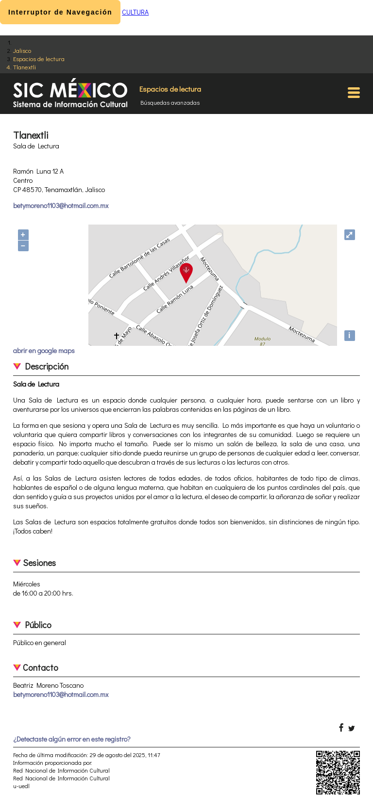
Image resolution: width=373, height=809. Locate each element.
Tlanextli (24, 67)
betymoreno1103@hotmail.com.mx (60, 205)
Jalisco (22, 50)
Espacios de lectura (39, 58)
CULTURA (135, 11)
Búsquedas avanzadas (170, 102)
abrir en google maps (44, 350)
